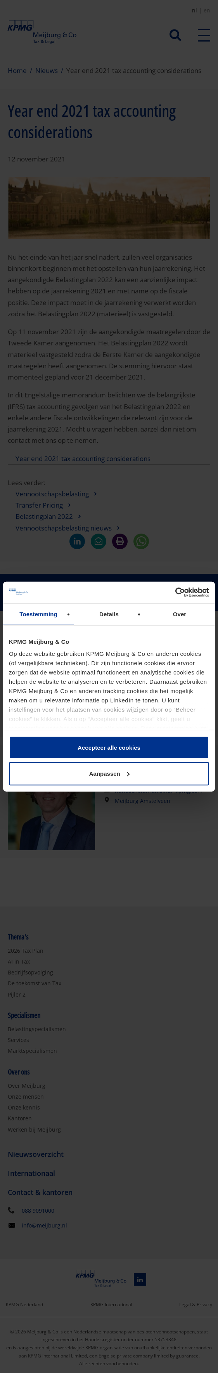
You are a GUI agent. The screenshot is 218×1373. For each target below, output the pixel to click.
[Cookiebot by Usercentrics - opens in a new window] (175, 593)
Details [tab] (109, 613)
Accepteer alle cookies (109, 747)
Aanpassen (109, 773)
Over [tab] (180, 613)
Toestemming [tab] (38, 613)
